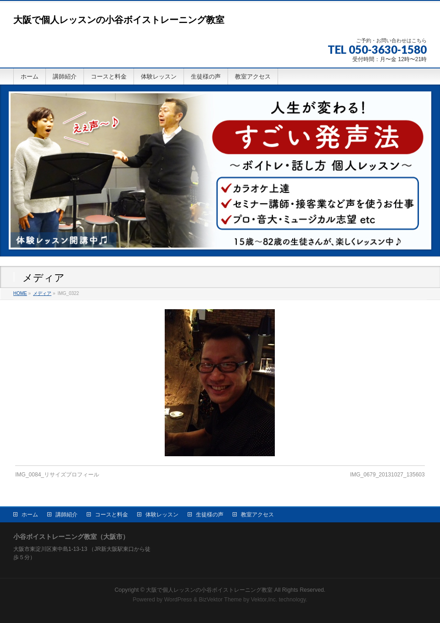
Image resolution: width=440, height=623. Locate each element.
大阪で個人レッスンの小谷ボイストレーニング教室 (118, 20)
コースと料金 (111, 514)
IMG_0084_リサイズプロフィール (57, 474)
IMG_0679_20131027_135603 (387, 474)
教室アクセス (257, 514)
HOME (20, 293)
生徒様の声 (209, 514)
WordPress (178, 599)
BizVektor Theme (220, 599)
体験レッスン (161, 514)
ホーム (30, 514)
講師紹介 (67, 514)
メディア (42, 293)
